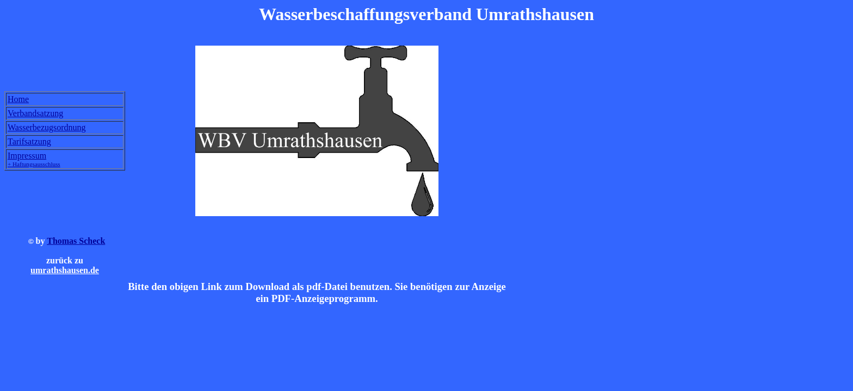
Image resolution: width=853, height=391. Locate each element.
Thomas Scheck (76, 242)
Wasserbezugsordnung (47, 127)
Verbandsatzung (35, 113)
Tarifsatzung (29, 141)
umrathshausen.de (64, 271)
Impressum (34, 159)
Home (18, 99)
